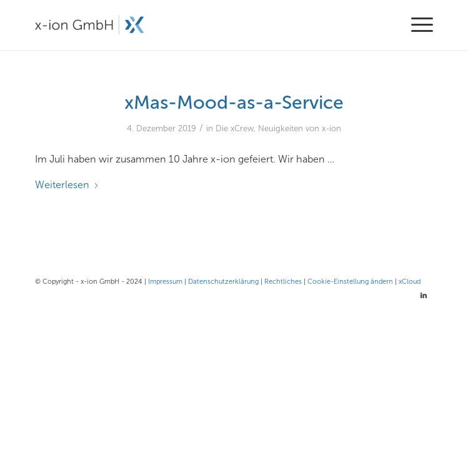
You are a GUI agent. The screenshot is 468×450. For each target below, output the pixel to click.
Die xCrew (235, 128)
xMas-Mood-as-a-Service (234, 102)
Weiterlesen (67, 185)
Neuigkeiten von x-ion (299, 128)
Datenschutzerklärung (223, 282)
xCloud (410, 282)
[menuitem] (416, 25)
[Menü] (416, 25)
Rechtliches (283, 282)
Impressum (165, 282)
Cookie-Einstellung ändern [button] (350, 282)
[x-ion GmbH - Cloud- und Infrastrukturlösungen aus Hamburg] (194, 25)
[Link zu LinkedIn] (423, 295)
